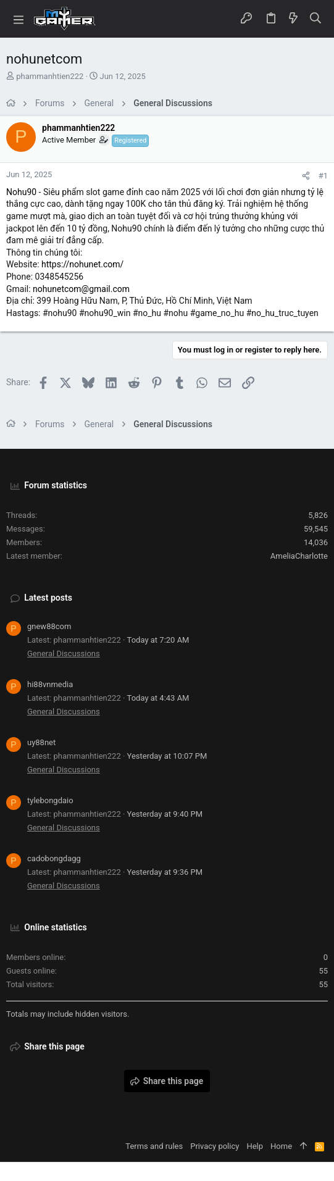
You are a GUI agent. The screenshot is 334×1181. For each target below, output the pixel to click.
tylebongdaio (50, 800)
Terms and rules (154, 1146)
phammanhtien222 (49, 76)
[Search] (316, 19)
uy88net (41, 742)
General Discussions (63, 653)
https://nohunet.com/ (82, 264)
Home (281, 1146)
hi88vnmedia (50, 684)
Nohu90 (21, 192)
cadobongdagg (54, 858)
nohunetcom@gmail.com (81, 289)
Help (254, 1146)
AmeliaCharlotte (299, 556)
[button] (18, 19)
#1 (323, 175)
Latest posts (48, 598)
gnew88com (49, 626)
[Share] (306, 176)
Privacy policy (214, 1146)
